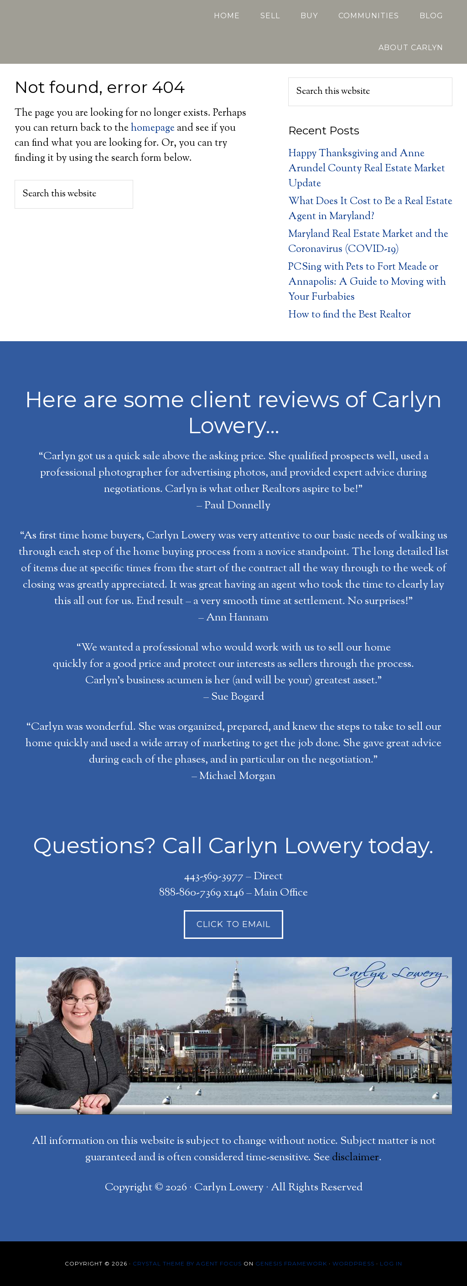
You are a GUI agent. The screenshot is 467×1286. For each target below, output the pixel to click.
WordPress (353, 1263)
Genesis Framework (291, 1263)
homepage (153, 128)
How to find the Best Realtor (349, 315)
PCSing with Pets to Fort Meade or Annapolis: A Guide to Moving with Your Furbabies (367, 282)
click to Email (233, 924)
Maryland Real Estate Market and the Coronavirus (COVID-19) (368, 242)
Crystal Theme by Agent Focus (187, 1263)
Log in (391, 1263)
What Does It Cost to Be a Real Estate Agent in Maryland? (370, 209)
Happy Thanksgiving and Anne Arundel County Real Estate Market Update (366, 169)
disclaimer (355, 1157)
